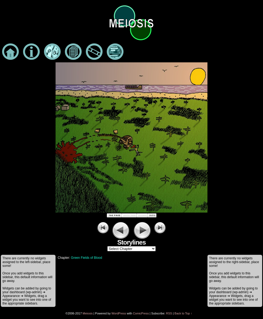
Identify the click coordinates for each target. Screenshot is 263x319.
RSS (169, 313)
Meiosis (88, 313)
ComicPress (141, 313)
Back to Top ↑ (183, 313)
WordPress (118, 313)
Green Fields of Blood (86, 258)
